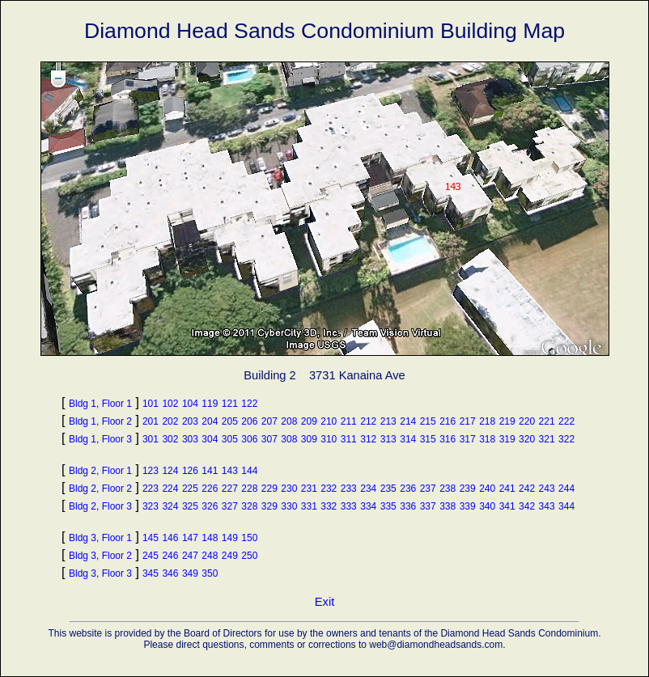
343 (547, 506)
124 (170, 470)
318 (487, 439)
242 (527, 488)
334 (368, 506)
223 (150, 488)
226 (209, 488)
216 (447, 421)
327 (230, 506)
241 (507, 488)
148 (209, 538)
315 (428, 439)
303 (190, 439)
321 (547, 439)
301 (150, 439)
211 (349, 421)
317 (468, 439)
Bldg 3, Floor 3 (100, 573)
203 (190, 421)
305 (230, 439)
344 (566, 506)
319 (507, 439)
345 (150, 573)
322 (566, 439)
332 (328, 506)
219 (507, 421)
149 (230, 538)
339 (468, 506)
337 (428, 506)
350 (209, 573)
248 (209, 555)
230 (289, 488)
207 (269, 421)
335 (388, 506)
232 (328, 488)
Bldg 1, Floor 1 (100, 403)
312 (368, 439)
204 (209, 421)
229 (269, 488)
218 (487, 421)
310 (328, 439)
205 (230, 421)
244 (566, 488)
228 (249, 488)
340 (487, 506)
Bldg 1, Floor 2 (100, 421)
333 (349, 506)
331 (309, 506)
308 (289, 439)
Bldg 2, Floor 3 (100, 506)
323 (150, 506)
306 (249, 439)
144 (249, 470)
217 (468, 421)
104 (190, 403)
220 (527, 421)
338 (447, 506)
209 (309, 421)
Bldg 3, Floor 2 (100, 555)
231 (309, 488)
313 (388, 439)
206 (249, 421)
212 (368, 421)
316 (447, 439)
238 (447, 488)
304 (209, 439)
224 (170, 488)
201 (150, 421)
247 (190, 555)
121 (230, 403)
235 (388, 488)
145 (150, 538)
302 (170, 439)
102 (170, 403)
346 (170, 573)
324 (170, 506)
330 (289, 506)
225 (190, 488)
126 (190, 470)
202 (170, 421)
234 (368, 488)
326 (209, 506)
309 (309, 439)
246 (170, 555)
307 (269, 439)
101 (150, 403)
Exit (324, 601)
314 (408, 439)
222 (566, 421)
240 (487, 488)
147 (190, 538)
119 (209, 403)
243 (547, 488)
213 (388, 421)
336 (408, 506)
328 (249, 506)
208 (289, 421)
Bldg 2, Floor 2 (100, 488)
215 (428, 421)
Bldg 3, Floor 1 (100, 538)
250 (249, 555)
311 (349, 439)
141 (209, 470)
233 (349, 488)
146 (170, 538)
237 (428, 488)
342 (527, 506)
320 (527, 439)
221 (547, 421)
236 (408, 488)
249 (230, 555)
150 (249, 538)
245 (150, 555)
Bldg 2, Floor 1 (100, 470)
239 (468, 488)
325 (190, 506)
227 (230, 488)
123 (150, 470)
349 (190, 573)
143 (230, 470)
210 (328, 421)
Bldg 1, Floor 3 (100, 439)
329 (269, 506)
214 (408, 421)
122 (249, 403)
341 (507, 506)
